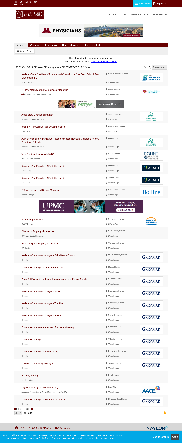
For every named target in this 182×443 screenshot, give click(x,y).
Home (112, 14)
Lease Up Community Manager (37, 363)
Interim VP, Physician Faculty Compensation (43, 127)
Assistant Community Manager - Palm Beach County (48, 255)
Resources (160, 14)
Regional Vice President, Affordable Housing (43, 166)
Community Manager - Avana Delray (39, 351)
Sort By (148, 67)
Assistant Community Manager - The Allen (42, 303)
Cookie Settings (161, 437)
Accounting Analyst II (32, 219)
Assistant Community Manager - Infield (41, 291)
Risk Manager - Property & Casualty (39, 243)
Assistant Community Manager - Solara (41, 315)
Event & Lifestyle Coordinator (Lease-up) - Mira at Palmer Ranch (54, 279)
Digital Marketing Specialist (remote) (39, 387)
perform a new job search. (104, 61)
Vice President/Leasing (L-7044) (37, 154)
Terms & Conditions (39, 428)
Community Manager (32, 339)
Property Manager (30, 375)
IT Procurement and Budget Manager (40, 190)
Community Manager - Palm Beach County (43, 399)
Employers (159, 3)
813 (28, 409)
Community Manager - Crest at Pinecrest (42, 267)
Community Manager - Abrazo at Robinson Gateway (47, 327)
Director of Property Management (38, 231)
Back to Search (25, 51)
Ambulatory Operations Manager (37, 115)
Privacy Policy (61, 428)
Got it (175, 437)
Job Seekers (142, 3)
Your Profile (140, 14)
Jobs (123, 14)
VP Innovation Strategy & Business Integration (44, 90)
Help (19, 428)
